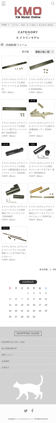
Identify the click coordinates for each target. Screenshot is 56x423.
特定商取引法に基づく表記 (13, 342)
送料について (7, 355)
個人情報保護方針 (9, 348)
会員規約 (5, 361)
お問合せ (5, 367)
